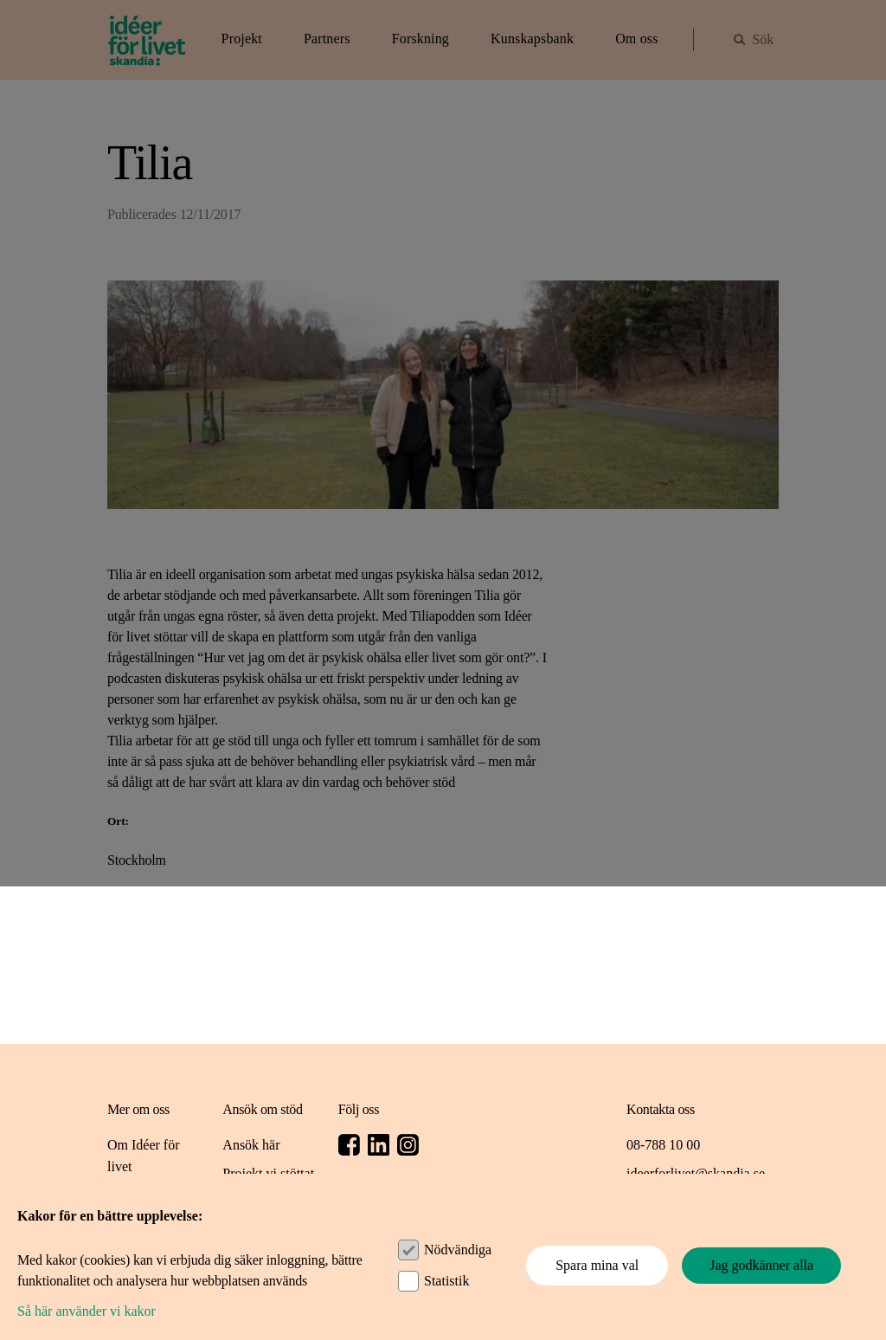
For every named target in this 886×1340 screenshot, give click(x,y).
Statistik (446, 1280)
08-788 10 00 (663, 1144)
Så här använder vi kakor (86, 1311)
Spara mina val (597, 1265)
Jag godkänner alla (761, 1265)
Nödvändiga (457, 1249)
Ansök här (250, 1144)
